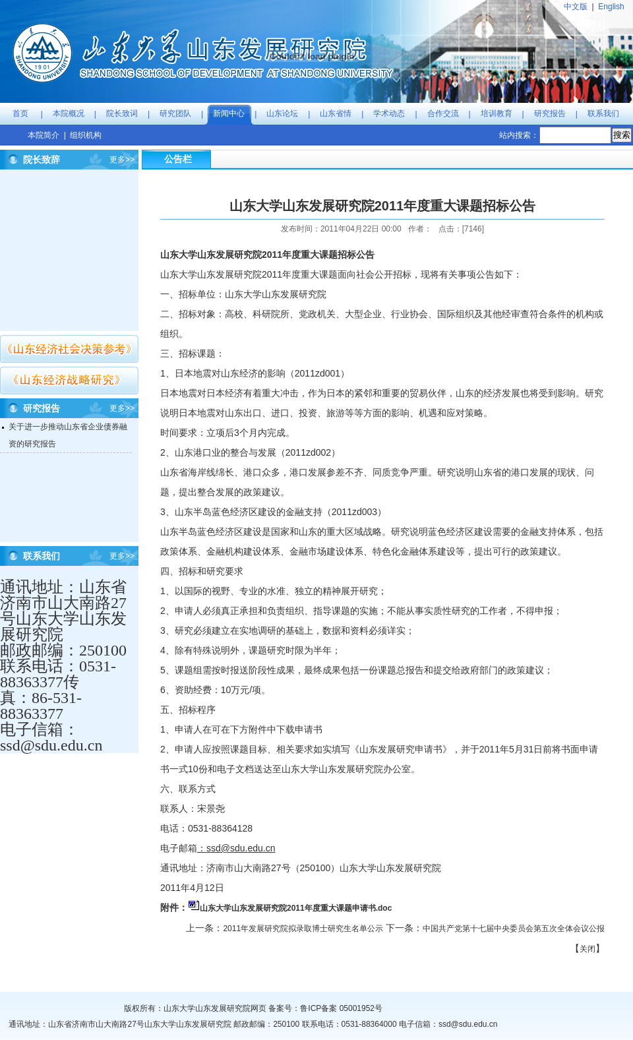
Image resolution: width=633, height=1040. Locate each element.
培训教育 (496, 113)
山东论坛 (282, 113)
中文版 (576, 6)
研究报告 (550, 113)
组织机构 (86, 135)
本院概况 (68, 113)
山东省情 (335, 113)
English (611, 6)
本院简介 (43, 135)
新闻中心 (229, 113)
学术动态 (389, 113)
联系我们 (603, 113)
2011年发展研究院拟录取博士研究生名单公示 (303, 928)
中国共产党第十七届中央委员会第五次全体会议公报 (514, 928)
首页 (20, 113)
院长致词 (122, 113)
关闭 (587, 949)
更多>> (122, 159)
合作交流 (443, 113)
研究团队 (175, 113)
